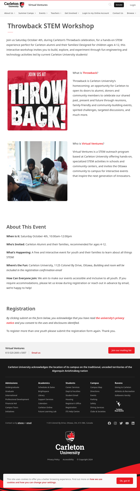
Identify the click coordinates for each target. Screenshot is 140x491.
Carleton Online (45, 407)
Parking (93, 399)
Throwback (90, 73)
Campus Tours (11, 407)
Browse (130, 13)
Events (93, 395)
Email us (36, 352)
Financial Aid (11, 403)
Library (41, 395)
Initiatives (9, 411)
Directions (94, 391)
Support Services (45, 399)
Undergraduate (12, 387)
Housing (69, 399)
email (29, 423)
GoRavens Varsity (122, 395)
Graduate (9, 391)
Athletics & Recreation (125, 391)
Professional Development (17, 399)
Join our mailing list (121, 350)
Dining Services (97, 407)
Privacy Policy (53, 459)
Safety (93, 403)
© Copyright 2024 (85, 459)
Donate (119, 4)
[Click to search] (110, 4)
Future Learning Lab (47, 411)
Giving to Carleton (123, 387)
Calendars (42, 403)
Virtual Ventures (38, 4)
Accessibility (68, 459)
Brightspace (43, 391)
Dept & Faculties (73, 391)
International (11, 395)
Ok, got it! (125, 480)
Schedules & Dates (46, 387)
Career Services (72, 387)
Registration (71, 407)
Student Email (72, 395)
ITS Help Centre (73, 411)
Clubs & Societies (98, 411)
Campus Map (96, 387)
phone (21, 423)
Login (133, 4)
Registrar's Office (73, 403)
